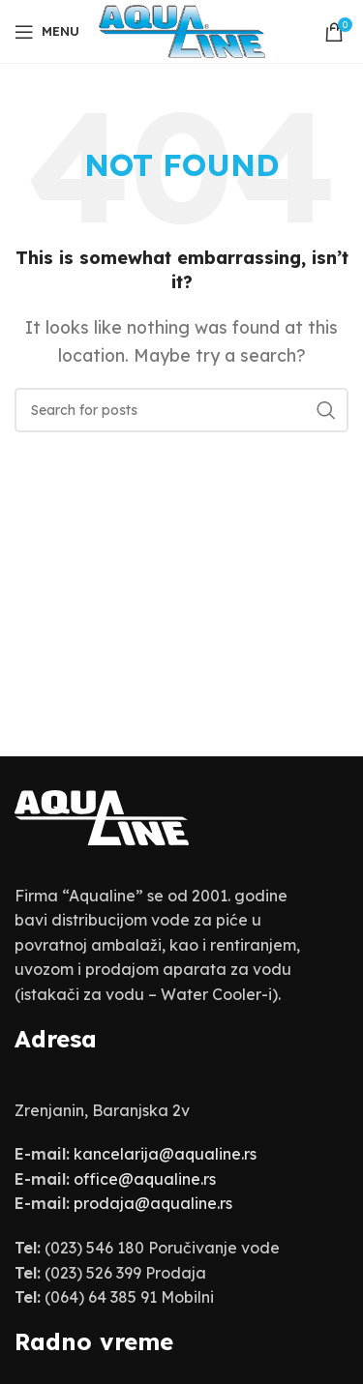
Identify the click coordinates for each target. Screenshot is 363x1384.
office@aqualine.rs (145, 1179)
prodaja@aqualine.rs (153, 1203)
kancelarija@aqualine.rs (165, 1153)
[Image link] (102, 815)
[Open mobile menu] (47, 32)
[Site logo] (182, 30)
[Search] (181, 410)
